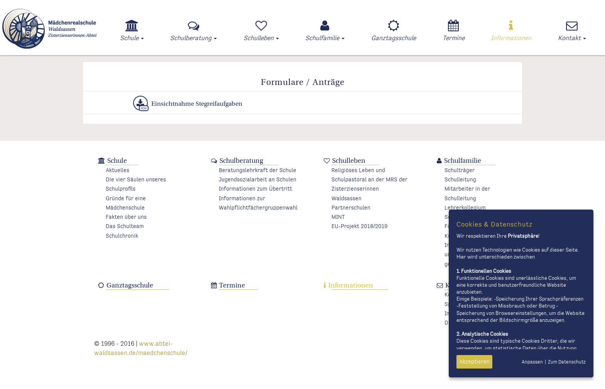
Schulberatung (241, 161)
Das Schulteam (125, 226)
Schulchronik (122, 236)
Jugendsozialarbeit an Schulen (257, 180)
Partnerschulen (350, 208)
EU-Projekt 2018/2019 (359, 226)
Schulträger (459, 170)
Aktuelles (117, 170)
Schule (117, 161)
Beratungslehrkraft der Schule (257, 170)
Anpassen (532, 362)
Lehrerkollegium (465, 208)
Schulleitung (460, 180)
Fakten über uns (126, 217)
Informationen (350, 285)
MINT (338, 217)
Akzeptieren (474, 362)
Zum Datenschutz (567, 362)
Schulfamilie (462, 161)
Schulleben (348, 161)
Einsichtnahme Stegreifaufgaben (187, 103)
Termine (232, 285)
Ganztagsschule (129, 285)
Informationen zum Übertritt (255, 189)
